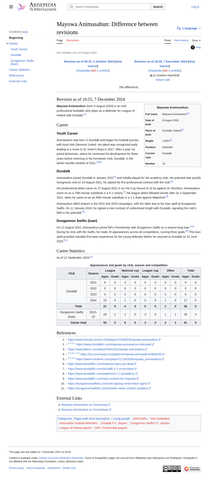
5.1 (73, 358)
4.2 (78, 353)
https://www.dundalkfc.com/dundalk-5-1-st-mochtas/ (101, 368)
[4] (85, 114)
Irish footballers (160, 418)
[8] (167, 196)
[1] (188, 113)
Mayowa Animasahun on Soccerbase (84, 409)
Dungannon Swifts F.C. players (150, 423)
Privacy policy (16, 468)
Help (198, 47)
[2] (182, 129)
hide (24, 31)
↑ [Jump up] (66, 339)
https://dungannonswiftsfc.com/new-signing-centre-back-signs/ (107, 383)
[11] (66, 240)
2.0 (69, 343)
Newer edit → (164, 79)
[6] (172, 181)
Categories (65, 418)
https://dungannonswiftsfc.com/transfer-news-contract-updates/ (108, 388)
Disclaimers (54, 468)
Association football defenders (78, 423)
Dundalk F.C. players (114, 423)
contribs (103, 70)
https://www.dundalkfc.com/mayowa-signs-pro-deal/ (101, 364)
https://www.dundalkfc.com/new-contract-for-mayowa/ (102, 378)
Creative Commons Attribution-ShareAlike (60, 458)
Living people (121, 418)
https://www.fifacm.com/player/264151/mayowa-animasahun (106, 349)
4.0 (69, 353)
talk (94, 70)
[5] (100, 162)
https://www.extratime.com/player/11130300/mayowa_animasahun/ (119, 359)
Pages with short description (92, 418)
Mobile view (69, 468)
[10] (192, 226)
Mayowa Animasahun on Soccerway (84, 404)
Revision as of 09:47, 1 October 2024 (89, 61)
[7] (124, 192)
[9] (83, 211)
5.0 (69, 358)
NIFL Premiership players (111, 427)
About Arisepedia (35, 468)
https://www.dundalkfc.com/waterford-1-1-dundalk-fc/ (101, 373)
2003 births (140, 418)
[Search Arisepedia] (109, 6)
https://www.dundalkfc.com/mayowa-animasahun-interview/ (114, 344)
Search (158, 6)
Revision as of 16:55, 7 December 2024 (160, 61)
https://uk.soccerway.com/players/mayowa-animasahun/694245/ (121, 354)
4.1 (73, 353)
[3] (170, 140)
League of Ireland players (75, 427)
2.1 (73, 343)
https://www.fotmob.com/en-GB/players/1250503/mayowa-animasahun (113, 339)
